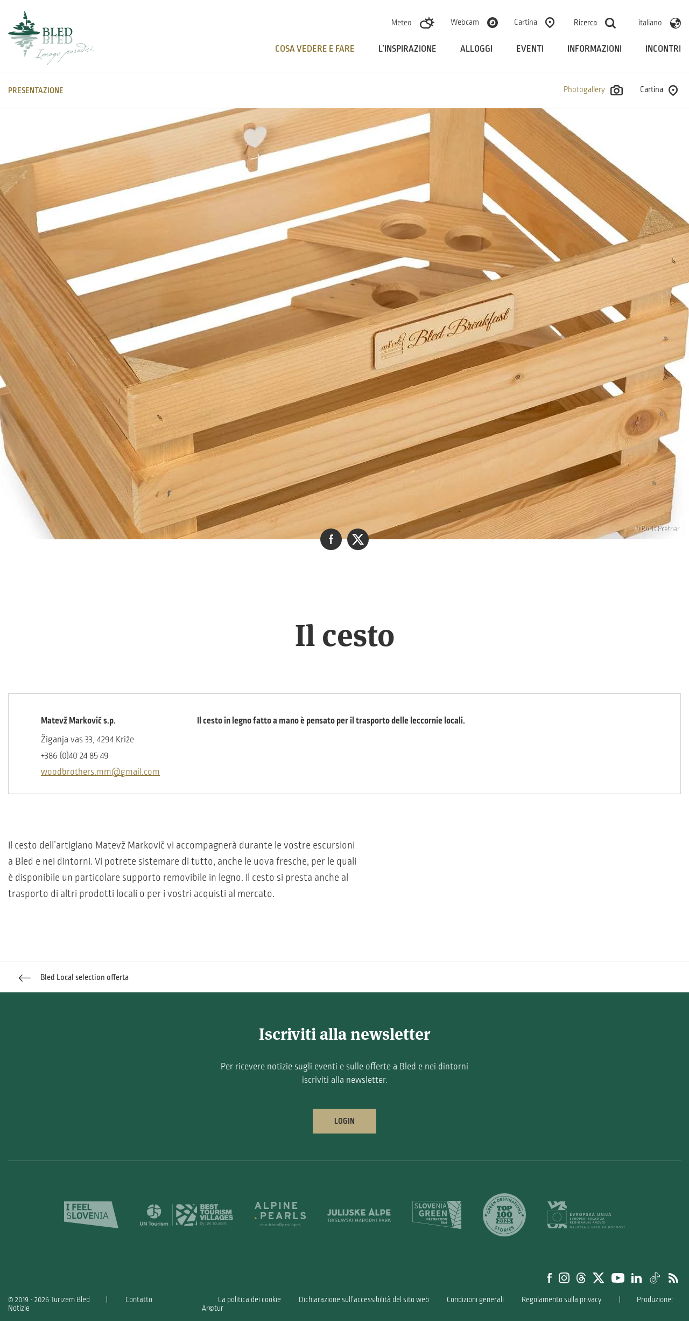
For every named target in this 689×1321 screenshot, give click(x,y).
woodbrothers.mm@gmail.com (100, 772)
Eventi (530, 49)
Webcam (465, 22)
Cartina (525, 22)
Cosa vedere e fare (315, 49)
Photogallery (593, 90)
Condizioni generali (475, 1300)
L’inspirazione (407, 49)
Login (344, 1121)
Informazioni (594, 49)
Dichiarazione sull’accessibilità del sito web (364, 1300)
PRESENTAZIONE (36, 90)
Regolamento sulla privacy (561, 1300)
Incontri (663, 49)
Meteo (401, 22)
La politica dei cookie (249, 1300)
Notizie (19, 1308)
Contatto (138, 1300)
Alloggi (476, 49)
